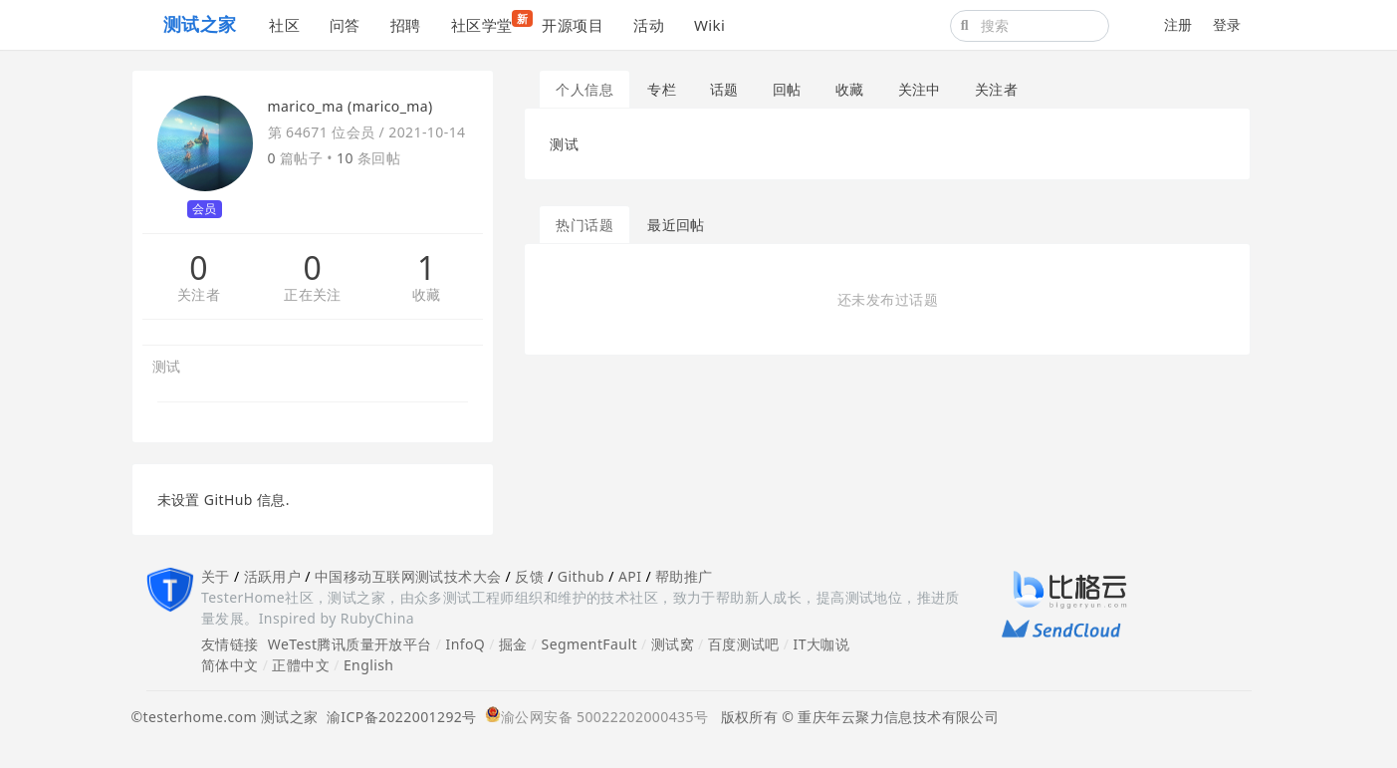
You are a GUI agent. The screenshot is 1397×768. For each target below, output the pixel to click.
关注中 (919, 89)
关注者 (198, 295)
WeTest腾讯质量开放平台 (350, 644)
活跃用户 (273, 576)
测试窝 (672, 644)
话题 (724, 89)
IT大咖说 (822, 644)
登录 (1227, 24)
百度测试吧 (744, 644)
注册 (1178, 24)
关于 (215, 576)
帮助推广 (684, 576)
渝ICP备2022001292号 (398, 716)
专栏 (661, 89)
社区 (284, 25)
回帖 (787, 89)
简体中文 (230, 664)
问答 (345, 25)
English (369, 664)
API (629, 576)
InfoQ (465, 644)
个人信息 (584, 89)
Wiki (709, 25)
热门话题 (584, 224)
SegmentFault (589, 644)
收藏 (426, 295)
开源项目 (572, 25)
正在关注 (313, 295)
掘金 (513, 644)
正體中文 (301, 664)
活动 (648, 25)
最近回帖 (676, 224)
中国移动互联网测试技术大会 (408, 576)
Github (581, 576)
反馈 (529, 576)
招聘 (405, 25)
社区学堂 (489, 22)
